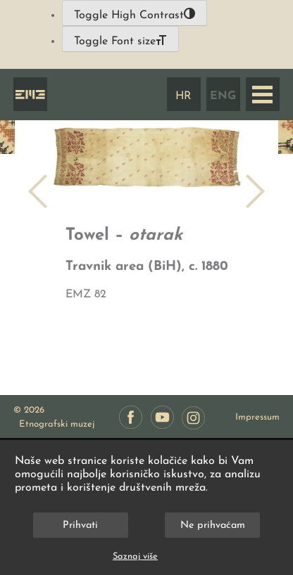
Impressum (257, 417)
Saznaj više (135, 556)
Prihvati (80, 525)
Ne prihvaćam (212, 525)
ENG (223, 96)
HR (183, 96)
